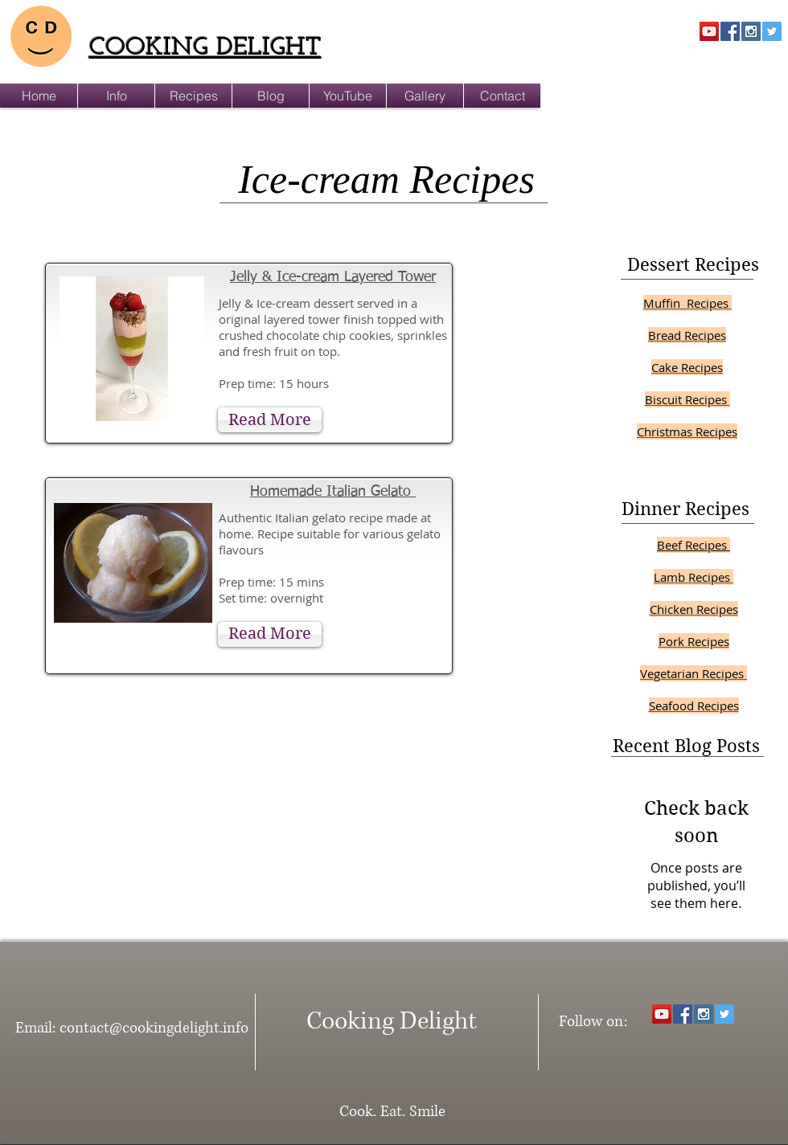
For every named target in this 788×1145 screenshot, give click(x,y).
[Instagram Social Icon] (751, 31)
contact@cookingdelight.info (154, 1028)
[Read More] (270, 419)
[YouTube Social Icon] (709, 31)
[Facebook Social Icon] (730, 31)
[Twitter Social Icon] (772, 31)
